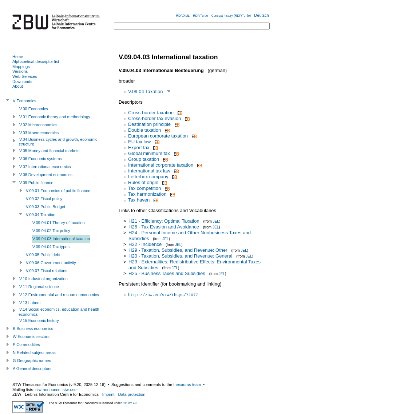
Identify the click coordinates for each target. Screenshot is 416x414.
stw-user (70, 389)
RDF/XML (183, 15)
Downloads (22, 81)
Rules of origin (143, 182)
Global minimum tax (149, 153)
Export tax (139, 147)
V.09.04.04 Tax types (51, 246)
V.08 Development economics (45, 174)
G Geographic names (32, 360)
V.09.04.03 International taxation (61, 238)
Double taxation (144, 130)
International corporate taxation (160, 165)
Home (17, 57)
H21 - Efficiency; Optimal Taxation (163, 221)
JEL (216, 221)
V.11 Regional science (39, 286)
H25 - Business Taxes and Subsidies (166, 273)
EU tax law (139, 141)
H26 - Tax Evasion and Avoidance (163, 227)
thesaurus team (187, 384)
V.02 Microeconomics (38, 125)
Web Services (24, 76)
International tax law (149, 171)
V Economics (24, 101)
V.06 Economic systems (40, 158)
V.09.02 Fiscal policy (44, 198)
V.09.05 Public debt (43, 254)
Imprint (108, 394)
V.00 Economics (33, 109)
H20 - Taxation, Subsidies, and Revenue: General (180, 256)
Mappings (21, 66)
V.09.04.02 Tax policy (51, 230)
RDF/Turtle (200, 15)
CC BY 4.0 (130, 403)
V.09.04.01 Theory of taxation (58, 222)
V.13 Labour (30, 302)
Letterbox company (148, 176)
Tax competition (144, 188)
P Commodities (26, 344)
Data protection (131, 394)
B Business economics (33, 328)
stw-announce (47, 389)
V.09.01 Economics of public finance (58, 190)
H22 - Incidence (145, 244)
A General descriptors (32, 368)
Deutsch (261, 15)
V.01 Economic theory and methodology (54, 117)
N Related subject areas (34, 352)
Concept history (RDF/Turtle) (231, 15)
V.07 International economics (45, 166)
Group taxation (143, 159)
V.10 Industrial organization (43, 278)
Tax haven (139, 200)
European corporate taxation (158, 136)
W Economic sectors (31, 336)
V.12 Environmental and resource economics (59, 294)
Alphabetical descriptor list (35, 61)
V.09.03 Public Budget (45, 206)
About (17, 86)
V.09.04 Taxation (145, 91)
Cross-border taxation (151, 112)
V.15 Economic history (39, 320)
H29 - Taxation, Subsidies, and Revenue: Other (177, 250)
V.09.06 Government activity (51, 262)
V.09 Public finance (36, 182)
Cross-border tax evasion (154, 118)
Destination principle (149, 124)
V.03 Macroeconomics (39, 133)
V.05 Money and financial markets (49, 150)
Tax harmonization (147, 194)
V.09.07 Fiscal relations (46, 270)
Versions (20, 71)
